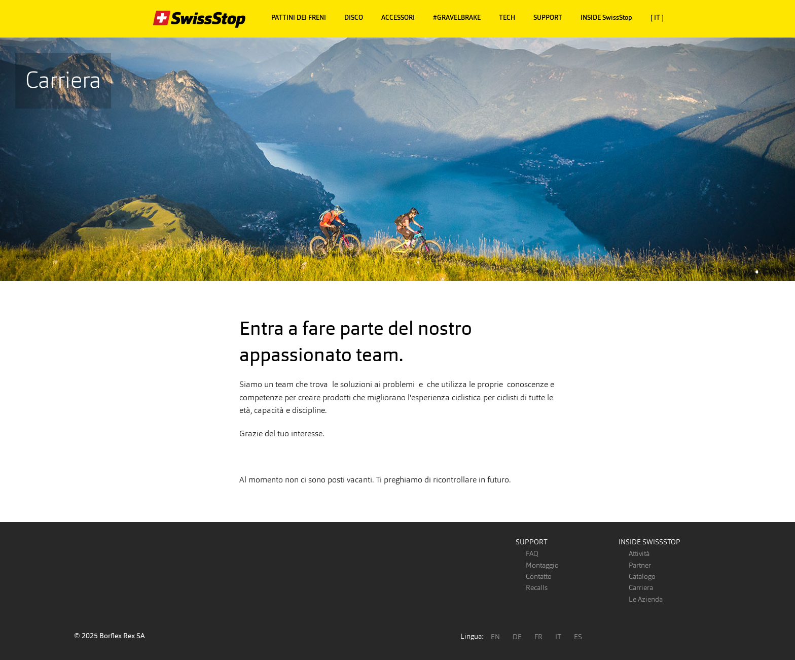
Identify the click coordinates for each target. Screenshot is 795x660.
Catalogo (642, 576)
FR (538, 636)
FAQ (532, 553)
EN (495, 636)
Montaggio (542, 565)
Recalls (537, 587)
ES (578, 636)
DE (517, 636)
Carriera (641, 587)
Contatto (539, 576)
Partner (640, 565)
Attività (639, 553)
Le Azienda (646, 599)
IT (558, 636)
